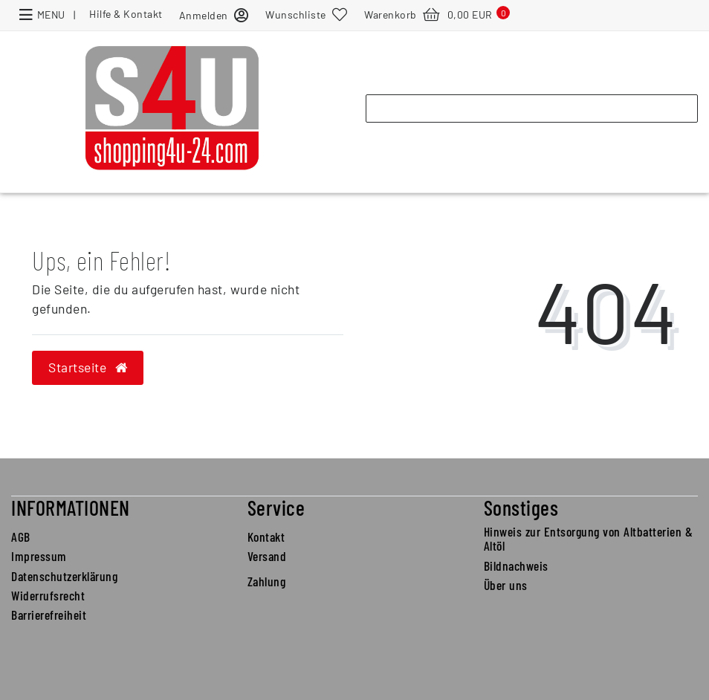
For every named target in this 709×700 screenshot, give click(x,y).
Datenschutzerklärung (64, 576)
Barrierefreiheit (48, 614)
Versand (267, 556)
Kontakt (266, 536)
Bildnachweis (516, 565)
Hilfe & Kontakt (126, 13)
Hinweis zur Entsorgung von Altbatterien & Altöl (588, 538)
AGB (20, 536)
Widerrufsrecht (48, 595)
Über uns (506, 585)
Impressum (39, 556)
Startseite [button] (87, 367)
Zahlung (266, 581)
